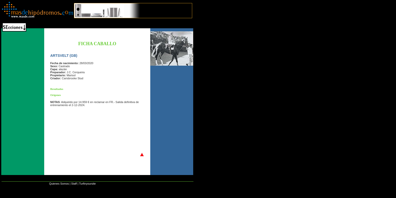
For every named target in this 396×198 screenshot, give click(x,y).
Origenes (55, 94)
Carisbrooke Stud (72, 78)
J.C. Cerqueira (76, 72)
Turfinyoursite (87, 183)
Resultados (56, 88)
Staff (74, 183)
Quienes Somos (59, 183)
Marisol (71, 75)
